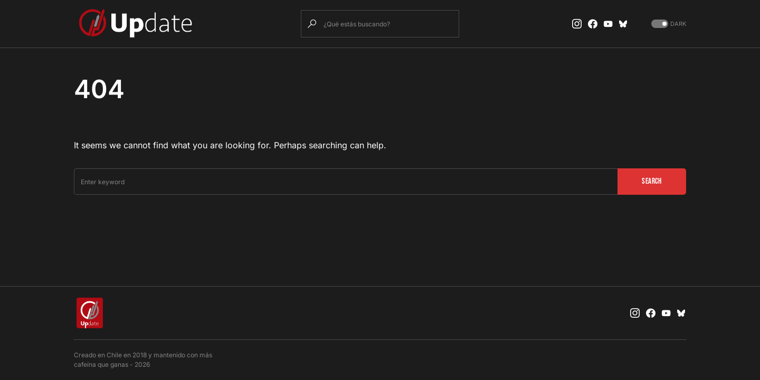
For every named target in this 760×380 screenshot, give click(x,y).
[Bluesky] (623, 23)
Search (651, 181)
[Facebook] (592, 23)
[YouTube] (608, 23)
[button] (667, 24)
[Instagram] (577, 23)
